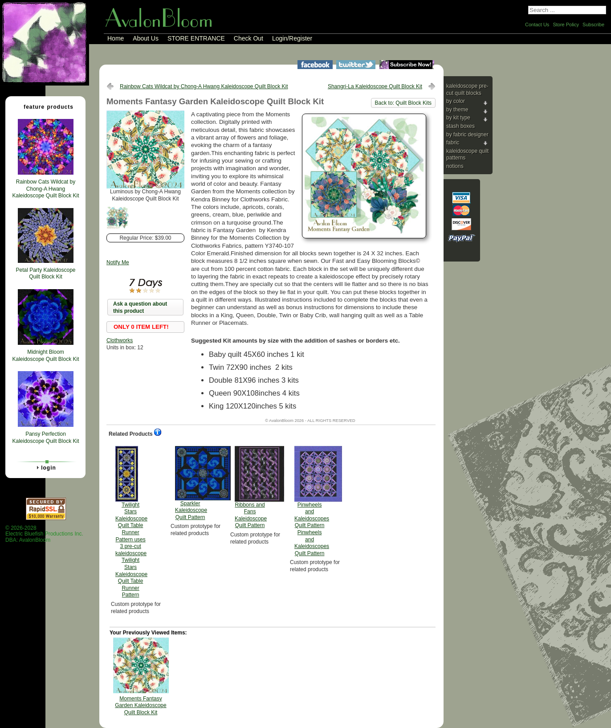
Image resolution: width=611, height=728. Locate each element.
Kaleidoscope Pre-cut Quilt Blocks (467, 89)
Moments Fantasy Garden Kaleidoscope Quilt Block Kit (140, 705)
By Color (455, 101)
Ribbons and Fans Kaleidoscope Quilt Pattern (251, 487)
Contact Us (537, 24)
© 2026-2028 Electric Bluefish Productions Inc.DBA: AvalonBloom (44, 534)
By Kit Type (458, 118)
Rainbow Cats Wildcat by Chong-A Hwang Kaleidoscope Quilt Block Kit (204, 86)
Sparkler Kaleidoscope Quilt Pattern (191, 483)
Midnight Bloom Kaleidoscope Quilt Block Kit (45, 355)
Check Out (248, 38)
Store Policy (566, 24)
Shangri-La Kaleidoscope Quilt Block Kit (375, 86)
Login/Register (292, 38)
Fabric (452, 142)
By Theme (457, 109)
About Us (146, 38)
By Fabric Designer (467, 134)
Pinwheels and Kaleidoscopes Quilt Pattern (311, 501)
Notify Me (117, 262)
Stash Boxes (460, 126)
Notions (455, 166)
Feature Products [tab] (44, 106)
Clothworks (119, 340)
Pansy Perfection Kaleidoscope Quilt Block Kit (45, 437)
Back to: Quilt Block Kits (403, 103)
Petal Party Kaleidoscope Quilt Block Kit (45, 273)
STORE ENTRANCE (196, 38)
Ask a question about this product (140, 307)
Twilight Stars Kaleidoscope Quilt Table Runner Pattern (131, 522)
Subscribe (593, 24)
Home (115, 38)
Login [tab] (45, 467)
